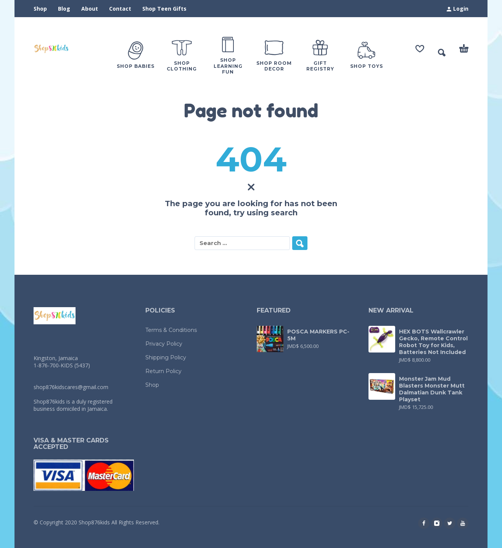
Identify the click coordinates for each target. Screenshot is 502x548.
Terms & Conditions (171, 330)
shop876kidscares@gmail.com (71, 387)
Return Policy (163, 371)
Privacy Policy (163, 343)
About (89, 8)
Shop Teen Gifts (164, 8)
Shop (40, 8)
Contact (120, 8)
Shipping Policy (165, 357)
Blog (64, 8)
